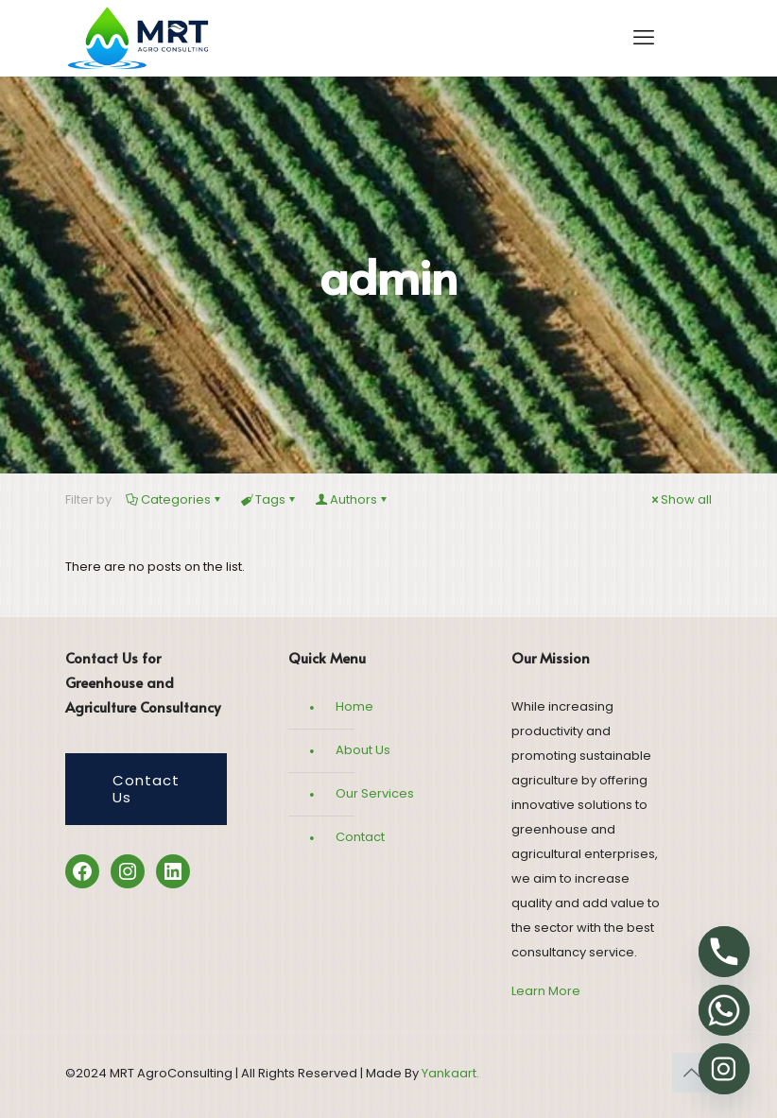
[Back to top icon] (692, 1072)
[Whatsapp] (724, 1010)
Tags (269, 499)
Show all (680, 499)
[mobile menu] (644, 38)
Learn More (545, 991)
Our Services (375, 793)
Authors (352, 499)
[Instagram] (724, 1068)
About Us (363, 750)
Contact (360, 837)
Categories (174, 499)
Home (354, 706)
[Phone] (724, 951)
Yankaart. (449, 1073)
